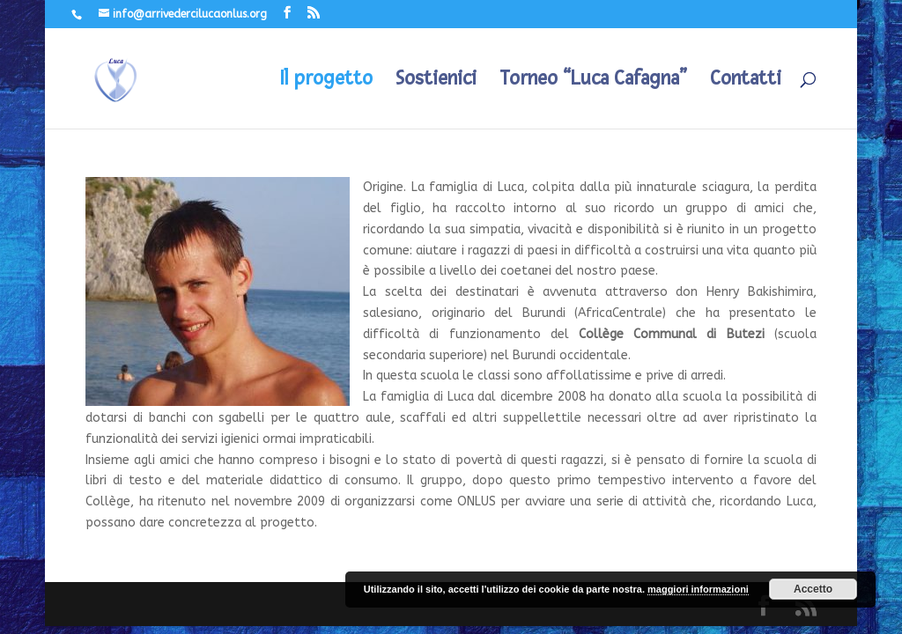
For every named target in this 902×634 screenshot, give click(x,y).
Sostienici (436, 81)
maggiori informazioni (698, 589)
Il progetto (326, 81)
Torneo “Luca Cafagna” (593, 81)
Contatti (745, 81)
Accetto (813, 589)
